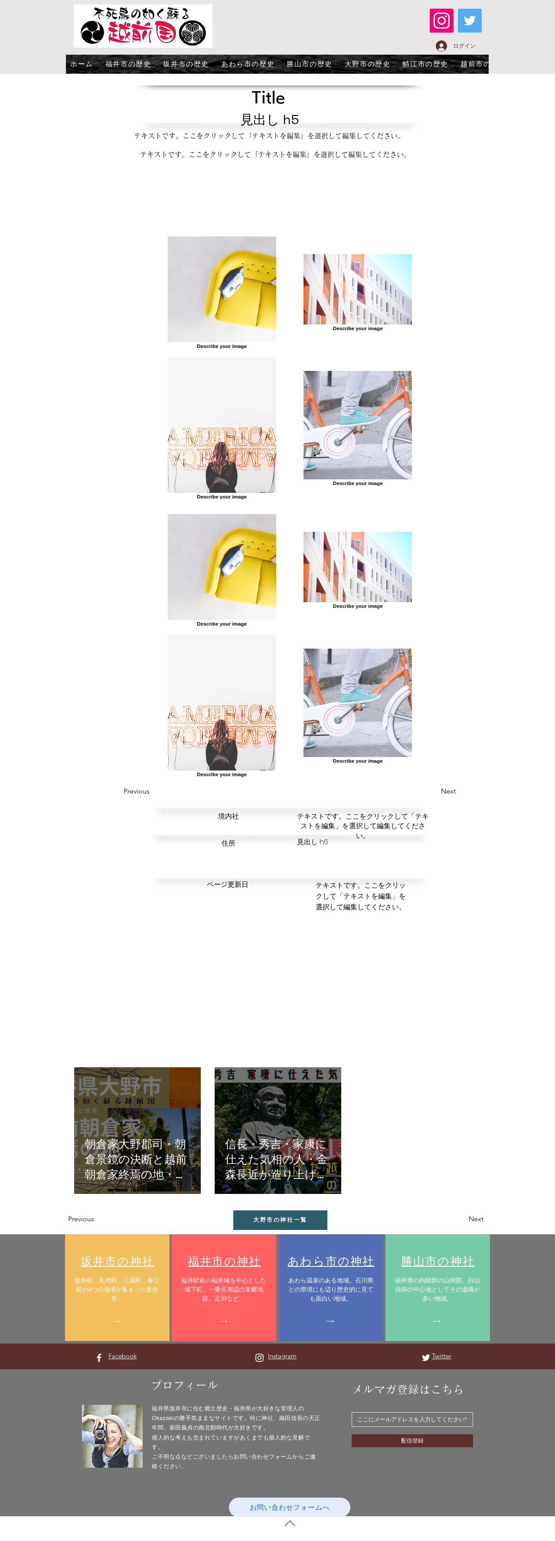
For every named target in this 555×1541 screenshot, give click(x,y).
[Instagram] (442, 21)
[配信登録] (412, 1440)
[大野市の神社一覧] (280, 1220)
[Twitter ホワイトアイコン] (426, 1357)
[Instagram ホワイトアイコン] (259, 1357)
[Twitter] (470, 21)
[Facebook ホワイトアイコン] (99, 1357)
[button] (155, 791)
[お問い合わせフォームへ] (289, 1507)
